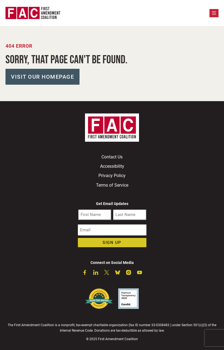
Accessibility (112, 166)
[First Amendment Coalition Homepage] (32, 13)
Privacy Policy (112, 175)
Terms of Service (112, 185)
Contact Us (112, 157)
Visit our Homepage (42, 76)
